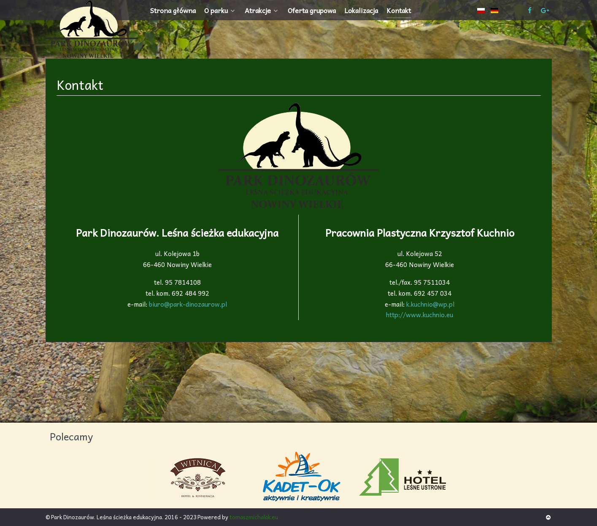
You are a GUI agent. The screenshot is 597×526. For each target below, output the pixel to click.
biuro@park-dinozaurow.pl (188, 304)
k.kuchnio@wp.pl (430, 304)
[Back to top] (548, 517)
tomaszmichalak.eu (254, 517)
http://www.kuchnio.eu (420, 309)
